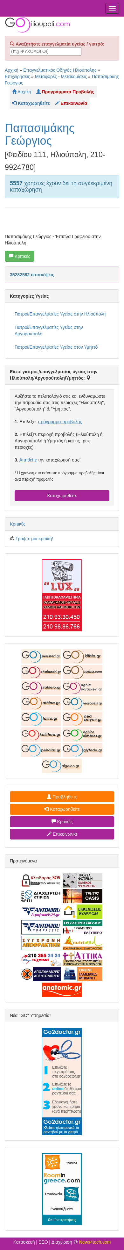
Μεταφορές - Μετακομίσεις (61, 76)
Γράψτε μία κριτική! (34, 538)
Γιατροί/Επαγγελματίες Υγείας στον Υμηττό (56, 347)
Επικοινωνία (62, 834)
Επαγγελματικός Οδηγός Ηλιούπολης (59, 70)
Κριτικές (19, 256)
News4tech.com (95, 1242)
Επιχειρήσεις (17, 76)
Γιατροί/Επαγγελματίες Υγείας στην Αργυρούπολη (49, 330)
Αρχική (11, 70)
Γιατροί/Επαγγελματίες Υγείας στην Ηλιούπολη (60, 313)
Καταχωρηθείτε (62, 495)
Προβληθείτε (62, 796)
